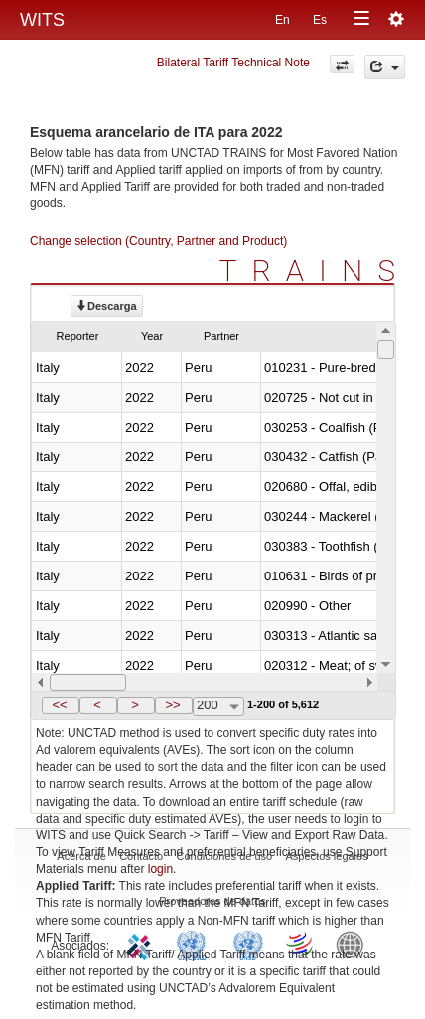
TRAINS (314, 270)
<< (59, 705)
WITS (42, 20)
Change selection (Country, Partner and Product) (158, 241)
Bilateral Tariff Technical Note (233, 62)
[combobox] (218, 706)
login (160, 869)
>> (172, 705)
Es (320, 20)
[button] (60, 705)
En (282, 20)
